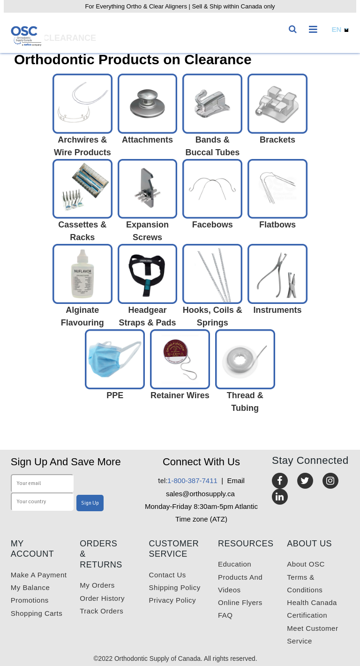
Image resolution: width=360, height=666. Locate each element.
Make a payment (39, 575)
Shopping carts (36, 613)
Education (234, 564)
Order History (102, 598)
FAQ (225, 615)
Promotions (30, 600)
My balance (30, 587)
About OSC (305, 564)
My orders (97, 585)
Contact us (167, 575)
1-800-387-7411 (188, 480)
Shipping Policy (175, 587)
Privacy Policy (172, 600)
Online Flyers (240, 602)
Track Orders (101, 611)
